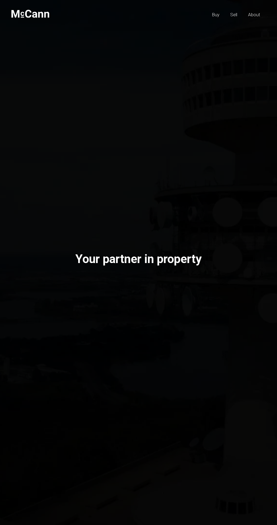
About (254, 14)
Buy (215, 14)
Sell (233, 14)
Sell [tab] (58, 279)
